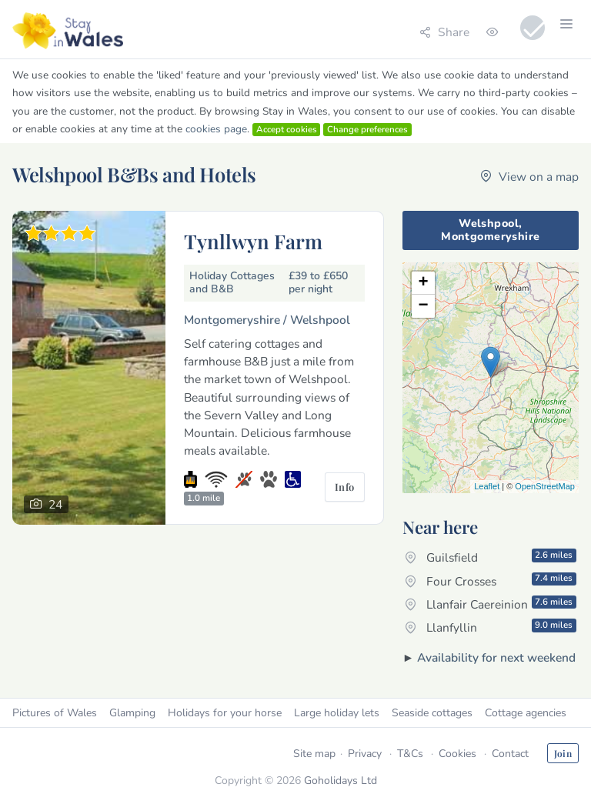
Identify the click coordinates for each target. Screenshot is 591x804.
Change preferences (367, 129)
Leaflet (486, 486)
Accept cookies (286, 129)
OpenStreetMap (545, 486)
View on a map (529, 176)
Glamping (132, 713)
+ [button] (424, 283)
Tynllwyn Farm (253, 241)
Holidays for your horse (225, 713)
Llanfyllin (490, 627)
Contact (510, 753)
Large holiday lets (336, 713)
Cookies (457, 753)
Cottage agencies (525, 713)
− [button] (424, 306)
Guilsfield (490, 557)
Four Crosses (490, 580)
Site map (314, 753)
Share (444, 32)
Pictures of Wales (54, 713)
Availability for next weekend (496, 657)
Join (563, 753)
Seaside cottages (432, 713)
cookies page (216, 129)
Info (345, 486)
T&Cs (410, 753)
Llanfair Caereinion (490, 603)
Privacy (365, 753)
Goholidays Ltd (340, 780)
